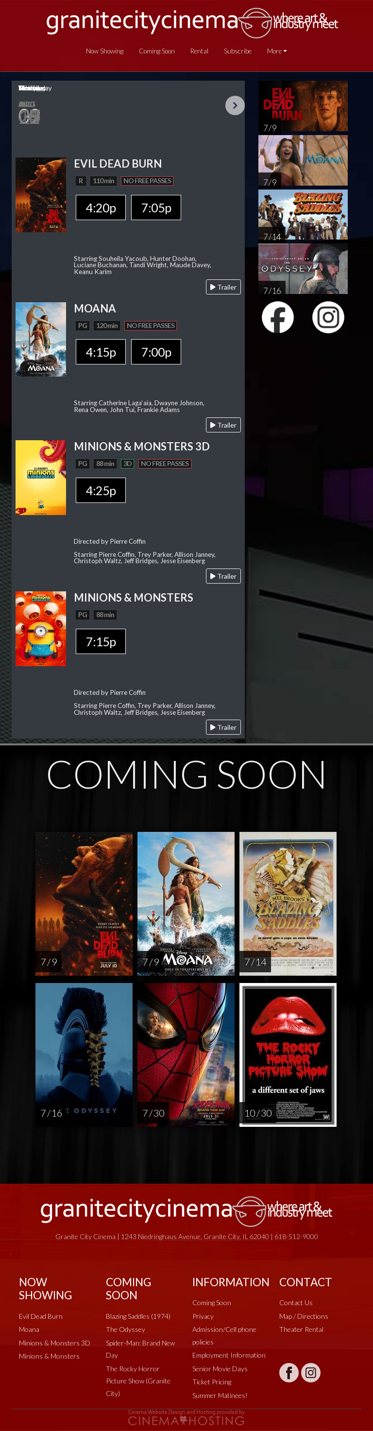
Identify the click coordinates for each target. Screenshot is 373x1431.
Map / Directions (303, 1316)
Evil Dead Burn (41, 1316)
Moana (29, 1329)
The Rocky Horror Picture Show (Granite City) (138, 1380)
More (274, 51)
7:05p (156, 207)
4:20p (101, 207)
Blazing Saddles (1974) (138, 1316)
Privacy (203, 1316)
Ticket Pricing (211, 1382)
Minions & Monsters (49, 1356)
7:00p (156, 352)
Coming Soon (157, 51)
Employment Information (229, 1355)
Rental (199, 51)
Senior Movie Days (220, 1368)
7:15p (101, 641)
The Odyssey (125, 1329)
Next (235, 105)
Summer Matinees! (220, 1395)
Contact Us (296, 1302)
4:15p (101, 352)
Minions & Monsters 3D (54, 1343)
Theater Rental (301, 1329)
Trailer (223, 287)
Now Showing (104, 51)
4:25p (101, 490)
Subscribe (238, 51)
